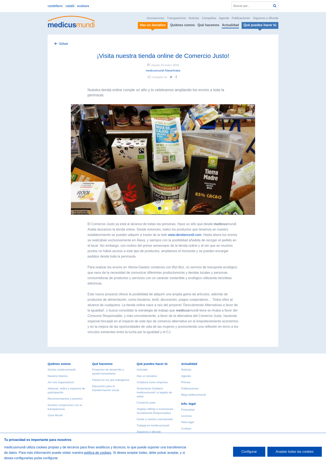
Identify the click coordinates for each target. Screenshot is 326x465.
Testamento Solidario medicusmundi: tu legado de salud (154, 392)
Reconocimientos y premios (65, 398)
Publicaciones (241, 18)
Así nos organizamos (61, 382)
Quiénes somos (182, 25)
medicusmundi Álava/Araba (163, 70)
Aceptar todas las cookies (295, 451)
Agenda (224, 18)
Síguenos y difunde (265, 18)
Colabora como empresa (152, 382)
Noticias (194, 18)
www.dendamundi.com (184, 235)
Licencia (186, 415)
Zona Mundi (55, 415)
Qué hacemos (208, 25)
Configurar (249, 451)
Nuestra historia (57, 376)
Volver (63, 43)
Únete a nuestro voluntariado (155, 419)
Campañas (209, 18)
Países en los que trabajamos (110, 380)
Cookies (186, 428)
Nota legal (187, 422)
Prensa (185, 382)
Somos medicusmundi (61, 369)
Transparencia (176, 18)
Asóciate (142, 369)
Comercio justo (146, 402)
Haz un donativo (147, 376)
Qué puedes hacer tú (152, 364)
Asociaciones (155, 18)
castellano (55, 6)
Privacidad (187, 409)
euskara (83, 6)
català (69, 6)
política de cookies (97, 452)
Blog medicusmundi (193, 394)
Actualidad (230, 25)
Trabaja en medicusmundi (153, 425)
